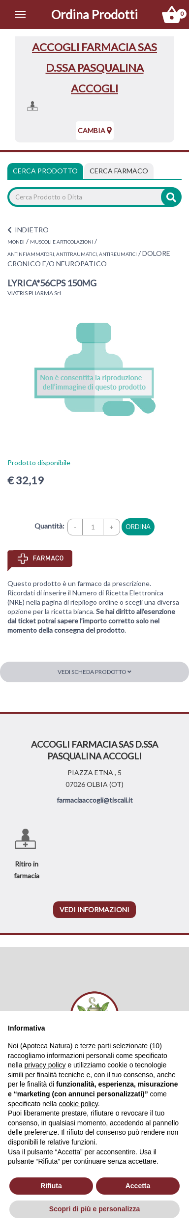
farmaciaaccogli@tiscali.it (95, 800)
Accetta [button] (138, 1186)
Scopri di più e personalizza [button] (94, 1209)
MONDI (16, 242)
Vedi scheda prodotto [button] (94, 671)
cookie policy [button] (78, 1104)
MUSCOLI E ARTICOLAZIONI (61, 242)
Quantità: (49, 526)
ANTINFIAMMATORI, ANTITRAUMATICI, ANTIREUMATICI (72, 254)
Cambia (95, 130)
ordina (138, 527)
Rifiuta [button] (51, 1186)
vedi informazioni (94, 909)
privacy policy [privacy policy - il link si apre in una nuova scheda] (44, 1065)
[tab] (119, 171)
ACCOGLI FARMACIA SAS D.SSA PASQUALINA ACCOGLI (94, 67)
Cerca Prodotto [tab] (45, 171)
